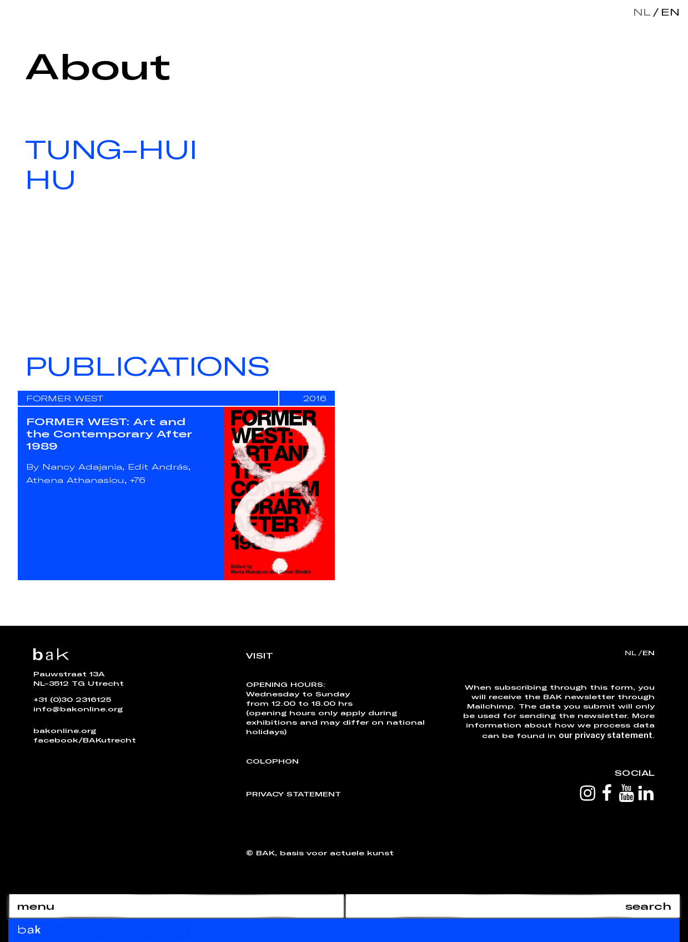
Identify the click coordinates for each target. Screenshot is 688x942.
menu (35, 906)
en (668, 12)
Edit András (158, 466)
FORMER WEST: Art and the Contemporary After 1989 (109, 433)
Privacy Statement (293, 794)
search (648, 906)
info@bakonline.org (78, 708)
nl (642, 12)
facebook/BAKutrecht (84, 740)
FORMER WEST (64, 398)
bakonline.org (64, 730)
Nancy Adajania (82, 466)
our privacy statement (605, 734)
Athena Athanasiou (75, 480)
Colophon (272, 761)
